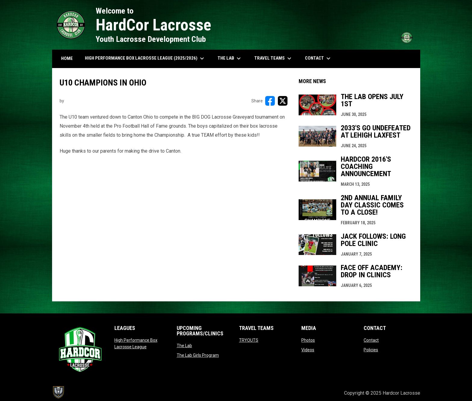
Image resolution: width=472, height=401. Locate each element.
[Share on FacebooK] (270, 101)
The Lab (184, 345)
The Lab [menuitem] (230, 58)
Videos (307, 349)
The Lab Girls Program (198, 355)
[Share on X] (282, 101)
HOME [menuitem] (67, 58)
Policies (371, 349)
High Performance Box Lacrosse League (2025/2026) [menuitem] (145, 58)
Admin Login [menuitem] (319, 393)
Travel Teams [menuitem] (273, 58)
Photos (308, 340)
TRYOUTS (248, 340)
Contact (371, 340)
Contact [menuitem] (318, 58)
